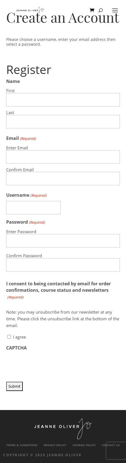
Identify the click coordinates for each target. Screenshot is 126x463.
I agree (19, 337)
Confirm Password (24, 255)
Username (26, 195)
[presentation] (49, 365)
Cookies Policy (84, 445)
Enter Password (21, 231)
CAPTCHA (16, 348)
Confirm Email (20, 169)
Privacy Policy (55, 445)
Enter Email (17, 147)
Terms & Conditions (21, 445)
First (10, 90)
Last (10, 112)
